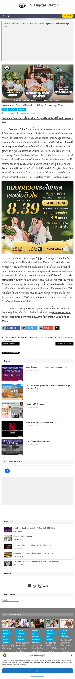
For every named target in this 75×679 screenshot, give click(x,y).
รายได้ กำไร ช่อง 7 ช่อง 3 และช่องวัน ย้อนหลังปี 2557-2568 (46, 367)
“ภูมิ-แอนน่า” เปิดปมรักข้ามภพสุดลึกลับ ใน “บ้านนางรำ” (37, 651)
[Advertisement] (37, 44)
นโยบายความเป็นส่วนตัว (37, 676)
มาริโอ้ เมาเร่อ (58, 338)
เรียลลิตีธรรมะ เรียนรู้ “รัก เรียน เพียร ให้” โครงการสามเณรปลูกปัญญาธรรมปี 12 (48, 386)
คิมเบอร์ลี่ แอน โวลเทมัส (26, 338)
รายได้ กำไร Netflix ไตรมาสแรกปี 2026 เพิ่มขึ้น (42, 422)
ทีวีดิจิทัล (50, 338)
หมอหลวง (66, 338)
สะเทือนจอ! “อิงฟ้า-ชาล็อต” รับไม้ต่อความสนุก (51, 647)
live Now (67, 16)
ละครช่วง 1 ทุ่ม (36, 639)
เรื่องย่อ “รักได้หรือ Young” (35, 404)
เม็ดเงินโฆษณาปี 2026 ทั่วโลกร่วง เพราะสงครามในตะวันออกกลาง (36, 561)
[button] (72, 655)
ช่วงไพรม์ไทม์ (6, 633)
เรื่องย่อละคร (6, 642)
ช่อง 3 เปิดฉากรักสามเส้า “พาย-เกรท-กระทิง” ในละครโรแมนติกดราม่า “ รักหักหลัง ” (22, 651)
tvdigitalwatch (14, 338)
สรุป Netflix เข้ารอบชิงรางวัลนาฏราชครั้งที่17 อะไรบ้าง (32, 545)
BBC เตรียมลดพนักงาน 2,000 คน (38, 441)
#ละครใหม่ (5, 630)
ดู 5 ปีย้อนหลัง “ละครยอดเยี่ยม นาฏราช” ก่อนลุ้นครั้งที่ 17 (33, 553)
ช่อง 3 (4, 109)
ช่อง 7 (33, 633)
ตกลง (37, 671)
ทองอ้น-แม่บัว (42, 338)
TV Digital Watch (24, 113)
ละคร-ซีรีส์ (12, 109)
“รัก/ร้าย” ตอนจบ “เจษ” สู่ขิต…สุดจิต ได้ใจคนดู (65, 344)
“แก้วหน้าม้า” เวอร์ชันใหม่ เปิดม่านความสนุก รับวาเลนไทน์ (66, 646)
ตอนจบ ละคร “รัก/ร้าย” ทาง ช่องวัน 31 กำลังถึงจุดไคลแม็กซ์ (12, 344)
